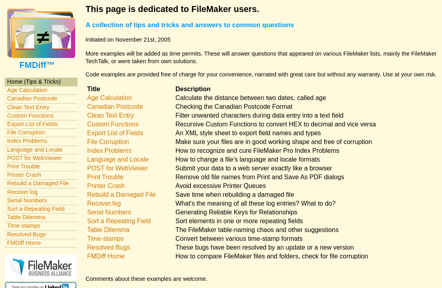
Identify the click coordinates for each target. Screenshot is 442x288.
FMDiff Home (24, 243)
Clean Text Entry (28, 107)
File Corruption (26, 132)
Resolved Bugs (26, 234)
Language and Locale (35, 149)
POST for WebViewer (34, 158)
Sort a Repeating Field (36, 209)
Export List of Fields (32, 124)
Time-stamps (23, 225)
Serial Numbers (27, 200)
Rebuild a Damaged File (38, 183)
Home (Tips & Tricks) (34, 81)
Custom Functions (30, 115)
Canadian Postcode (32, 98)
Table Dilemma (26, 217)
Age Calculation (27, 90)
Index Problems (27, 141)
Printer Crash (24, 175)
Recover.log (22, 192)
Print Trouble (23, 166)
